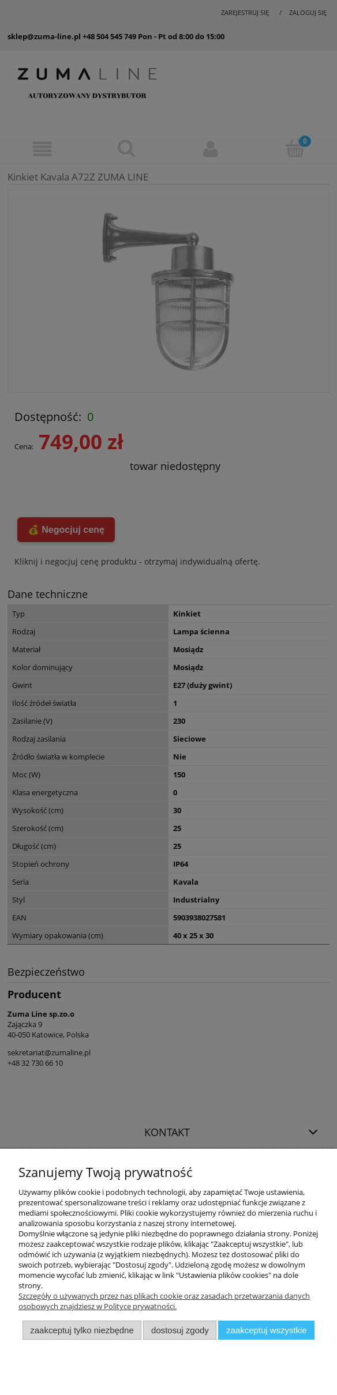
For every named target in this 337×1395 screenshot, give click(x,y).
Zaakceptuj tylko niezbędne (81, 1330)
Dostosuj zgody (180, 1330)
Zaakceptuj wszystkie (266, 1330)
